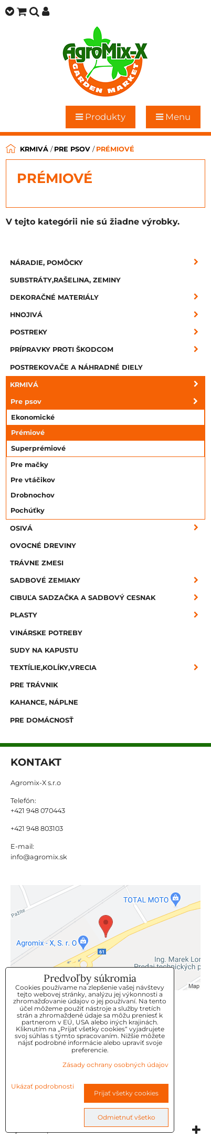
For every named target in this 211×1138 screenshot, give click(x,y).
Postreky (107, 332)
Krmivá (107, 384)
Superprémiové (38, 448)
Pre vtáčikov (32, 480)
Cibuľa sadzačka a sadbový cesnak (107, 597)
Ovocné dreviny (43, 546)
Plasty (107, 615)
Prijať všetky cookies (126, 1093)
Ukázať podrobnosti (42, 1086)
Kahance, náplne (44, 702)
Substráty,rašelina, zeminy (65, 280)
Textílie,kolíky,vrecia (107, 667)
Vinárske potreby (46, 633)
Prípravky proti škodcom (107, 349)
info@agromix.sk (38, 857)
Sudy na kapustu (44, 650)
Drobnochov (32, 495)
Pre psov (107, 401)
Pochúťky (27, 510)
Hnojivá (107, 314)
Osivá (107, 528)
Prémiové (28, 432)
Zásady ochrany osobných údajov (115, 1065)
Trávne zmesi (37, 563)
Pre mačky (29, 465)
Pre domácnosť (41, 720)
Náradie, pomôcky (107, 262)
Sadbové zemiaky (107, 580)
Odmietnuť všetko (126, 1117)
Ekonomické (33, 417)
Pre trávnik (34, 685)
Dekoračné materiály (107, 297)
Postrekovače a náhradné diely (76, 367)
